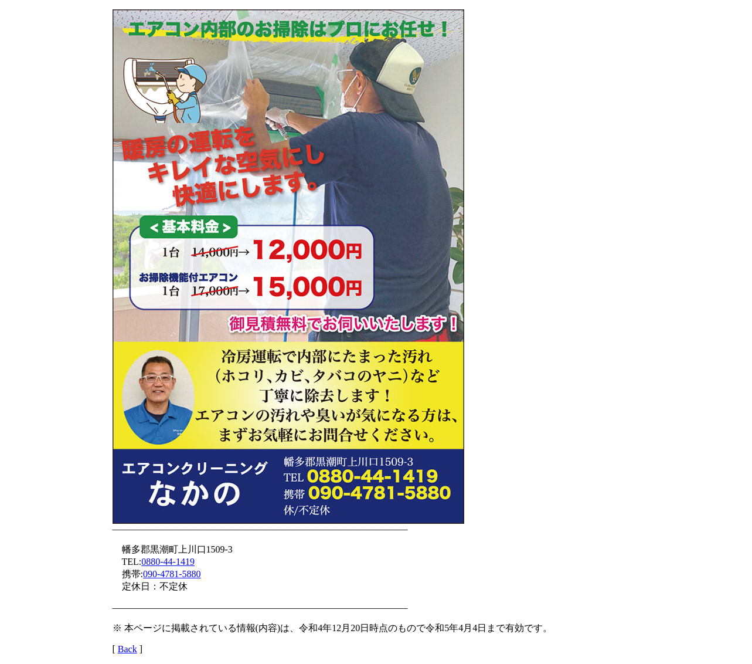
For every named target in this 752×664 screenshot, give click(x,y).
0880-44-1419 (168, 562)
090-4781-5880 (172, 574)
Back (127, 649)
